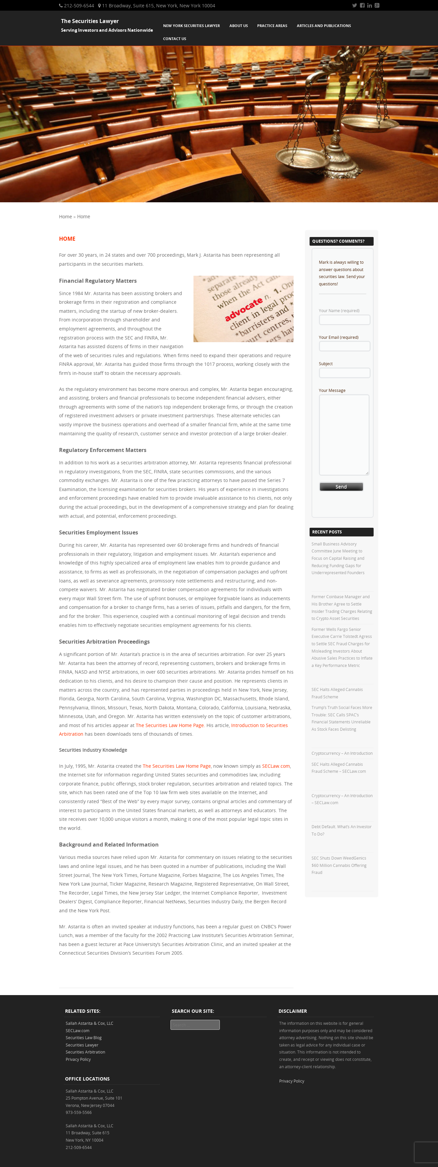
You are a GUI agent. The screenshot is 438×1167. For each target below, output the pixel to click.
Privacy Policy (78, 1059)
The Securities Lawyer (90, 21)
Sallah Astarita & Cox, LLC (89, 1023)
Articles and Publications (324, 25)
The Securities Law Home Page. (170, 725)
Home (65, 216)
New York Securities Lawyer (191, 25)
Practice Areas (272, 25)
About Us (239, 25)
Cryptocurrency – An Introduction (342, 753)
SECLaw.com (276, 766)
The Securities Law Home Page (177, 766)
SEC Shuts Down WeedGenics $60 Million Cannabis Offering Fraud (339, 865)
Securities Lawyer (82, 1044)
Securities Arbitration (85, 1052)
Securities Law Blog (84, 1037)
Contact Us (174, 38)
